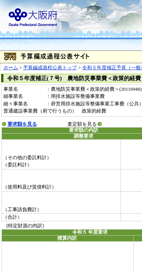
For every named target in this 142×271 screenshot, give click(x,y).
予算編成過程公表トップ (50, 67)
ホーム (10, 67)
